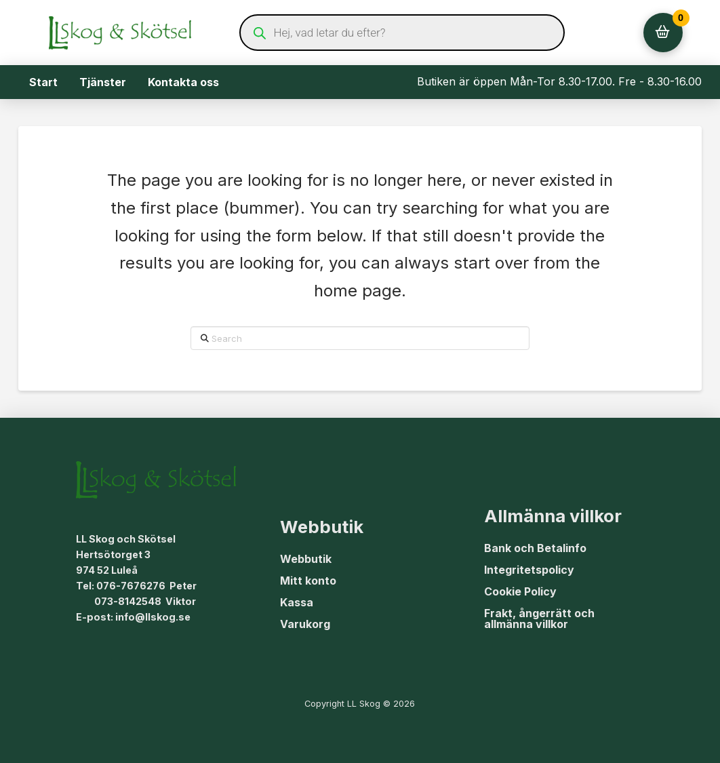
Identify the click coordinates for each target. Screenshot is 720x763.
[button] (663, 32)
